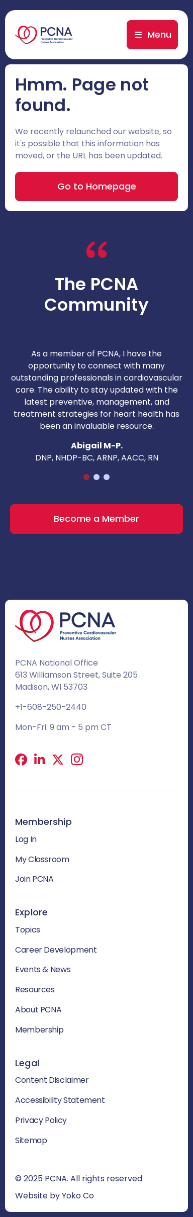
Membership (39, 1030)
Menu (159, 34)
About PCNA (38, 1009)
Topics (27, 929)
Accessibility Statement (60, 1100)
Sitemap (31, 1140)
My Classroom (42, 859)
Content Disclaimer (52, 1080)
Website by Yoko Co (54, 1195)
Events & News (42, 969)
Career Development (56, 950)
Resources (35, 989)
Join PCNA (34, 879)
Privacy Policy (41, 1120)
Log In (26, 839)
